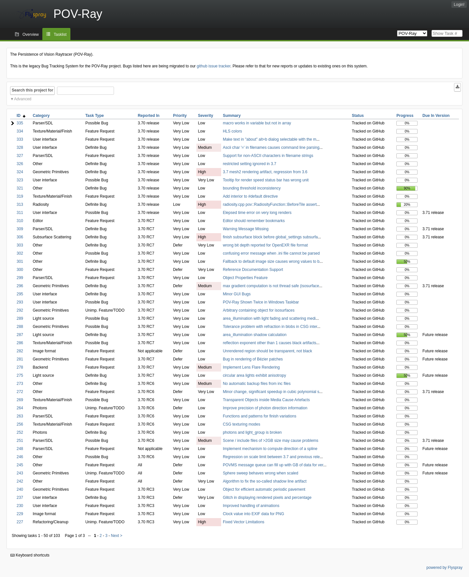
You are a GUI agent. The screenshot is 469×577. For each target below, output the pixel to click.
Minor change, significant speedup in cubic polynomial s (271, 391)
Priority (180, 115)
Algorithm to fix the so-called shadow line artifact (264, 481)
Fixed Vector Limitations (243, 522)
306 (20, 237)
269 (20, 400)
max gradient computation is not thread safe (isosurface (271, 286)
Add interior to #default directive (250, 196)
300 (20, 269)
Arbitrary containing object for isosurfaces (258, 310)
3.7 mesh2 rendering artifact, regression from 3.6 (265, 172)
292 (20, 310)
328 (20, 147)
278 (20, 367)
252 (20, 432)
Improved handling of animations (251, 505)
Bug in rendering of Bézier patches (253, 359)
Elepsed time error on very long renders (257, 212)
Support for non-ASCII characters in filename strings (268, 155)
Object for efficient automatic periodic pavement (264, 489)
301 (20, 261)
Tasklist (60, 34)
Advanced (22, 99)
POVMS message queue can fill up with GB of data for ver (273, 465)
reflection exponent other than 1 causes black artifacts (269, 343)
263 (20, 416)
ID (21, 115)
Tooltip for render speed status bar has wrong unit (265, 180)
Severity (205, 115)
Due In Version (435, 115)
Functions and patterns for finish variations (259, 416)
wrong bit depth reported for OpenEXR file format (265, 245)
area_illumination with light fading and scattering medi (269, 318)
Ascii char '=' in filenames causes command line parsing (271, 147)
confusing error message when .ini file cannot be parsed (271, 253)
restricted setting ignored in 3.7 (249, 164)
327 (20, 155)
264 (20, 408)
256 (20, 424)
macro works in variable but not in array (257, 123)
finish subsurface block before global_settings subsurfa (270, 237)
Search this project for (32, 90)
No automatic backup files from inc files (257, 383)
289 (20, 318)
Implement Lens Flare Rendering (251, 367)
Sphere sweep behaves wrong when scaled (260, 473)
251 (20, 440)
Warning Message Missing (245, 229)
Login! (459, 4)
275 (20, 375)
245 (20, 465)
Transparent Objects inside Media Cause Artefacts (266, 400)
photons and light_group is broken (252, 432)
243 (20, 473)
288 (20, 326)
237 (20, 497)
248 (20, 448)
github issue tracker (213, 66)
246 (20, 457)
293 (20, 302)
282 (20, 351)
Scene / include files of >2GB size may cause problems (270, 440)
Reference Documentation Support (253, 269)
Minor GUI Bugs (236, 294)
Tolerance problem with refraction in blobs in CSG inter (270, 326)
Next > (116, 535)
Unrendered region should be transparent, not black (267, 351)
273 (20, 383)
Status (358, 115)
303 (20, 245)
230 (20, 505)
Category (41, 115)
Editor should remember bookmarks (254, 220)
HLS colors (232, 131)
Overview (30, 34)
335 (20, 123)
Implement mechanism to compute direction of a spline (270, 448)
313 (20, 204)
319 (20, 196)
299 (20, 277)
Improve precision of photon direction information (265, 408)
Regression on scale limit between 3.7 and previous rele (271, 457)
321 (20, 188)
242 (20, 481)
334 (20, 131)
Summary (232, 115)
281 (20, 359)
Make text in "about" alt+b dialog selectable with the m (269, 139)
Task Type (94, 115)
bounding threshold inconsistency (251, 188)
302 (20, 253)
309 (20, 229)
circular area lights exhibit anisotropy (254, 375)
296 (20, 286)
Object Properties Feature (245, 277)
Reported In (149, 115)
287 (20, 334)
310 (20, 220)
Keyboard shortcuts (30, 555)
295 (20, 294)
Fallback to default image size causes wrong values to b (271, 261)
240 (20, 489)
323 (20, 180)
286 (20, 343)
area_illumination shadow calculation (254, 334)
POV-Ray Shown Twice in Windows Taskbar (261, 302)
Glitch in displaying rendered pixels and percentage (267, 497)
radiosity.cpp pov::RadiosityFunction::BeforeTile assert (270, 204)
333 (20, 139)
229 (20, 514)
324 (20, 172)
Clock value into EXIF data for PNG (253, 514)
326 (20, 164)
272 (20, 391)
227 (20, 522)
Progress (404, 115)
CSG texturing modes (241, 424)
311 (20, 212)
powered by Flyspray (444, 567)
